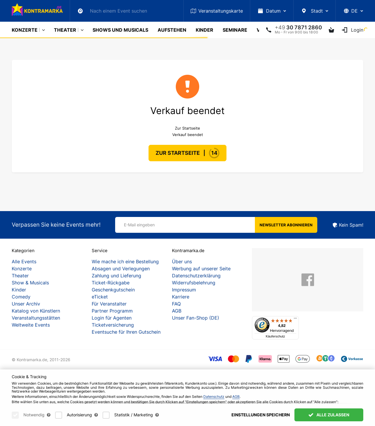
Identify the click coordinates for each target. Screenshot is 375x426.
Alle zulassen (328, 414)
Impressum (184, 290)
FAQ (176, 304)
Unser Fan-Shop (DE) (195, 318)
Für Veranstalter (109, 304)
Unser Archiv (26, 304)
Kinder (204, 30)
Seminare (235, 30)
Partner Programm (112, 311)
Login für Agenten (112, 318)
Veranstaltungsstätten (36, 318)
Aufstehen (172, 30)
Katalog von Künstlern (36, 311)
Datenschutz (213, 396)
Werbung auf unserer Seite (201, 268)
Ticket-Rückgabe (110, 283)
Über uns (182, 261)
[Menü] (295, 319)
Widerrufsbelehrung (193, 283)
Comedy (21, 297)
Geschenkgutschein (113, 290)
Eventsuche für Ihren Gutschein (126, 332)
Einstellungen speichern (260, 414)
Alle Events (24, 261)
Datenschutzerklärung (196, 276)
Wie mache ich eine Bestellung (125, 261)
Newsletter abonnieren (286, 225)
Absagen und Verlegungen (121, 268)
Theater (65, 30)
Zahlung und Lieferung (116, 276)
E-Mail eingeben (139, 224)
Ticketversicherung (113, 325)
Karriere (180, 297)
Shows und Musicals (120, 30)
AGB (176, 311)
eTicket (100, 297)
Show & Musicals (30, 283)
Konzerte (25, 30)
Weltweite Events (31, 325)
